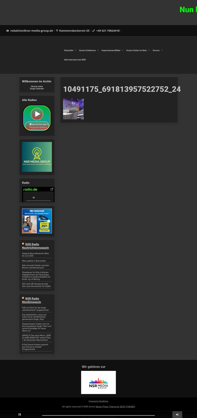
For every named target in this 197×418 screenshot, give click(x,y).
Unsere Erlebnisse (87, 50)
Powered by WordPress (98, 401)
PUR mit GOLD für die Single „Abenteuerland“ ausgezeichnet (35, 309)
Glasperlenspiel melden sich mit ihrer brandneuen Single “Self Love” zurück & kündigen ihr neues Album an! (37, 327)
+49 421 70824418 (106, 30)
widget (37, 118)
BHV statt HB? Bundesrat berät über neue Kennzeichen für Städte (36, 285)
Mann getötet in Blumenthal (34, 261)
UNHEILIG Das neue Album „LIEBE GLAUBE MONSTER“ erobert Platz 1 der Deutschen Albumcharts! (36, 337)
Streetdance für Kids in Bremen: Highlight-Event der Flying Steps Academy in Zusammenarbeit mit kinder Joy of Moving (36, 275)
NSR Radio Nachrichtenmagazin (35, 246)
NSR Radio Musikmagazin (31, 300)
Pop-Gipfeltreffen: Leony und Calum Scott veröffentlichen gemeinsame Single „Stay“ (34, 317)
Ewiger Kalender (37, 89)
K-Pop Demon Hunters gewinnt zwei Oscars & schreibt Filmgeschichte (35, 346)
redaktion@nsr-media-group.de (29, 30)
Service (156, 50)
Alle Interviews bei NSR (75, 59)
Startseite (68, 50)
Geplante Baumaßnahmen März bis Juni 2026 (35, 254)
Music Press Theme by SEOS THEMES (115, 406)
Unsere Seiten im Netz (136, 50)
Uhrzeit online (37, 86)
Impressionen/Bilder (111, 50)
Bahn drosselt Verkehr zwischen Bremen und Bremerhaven (35, 266)
